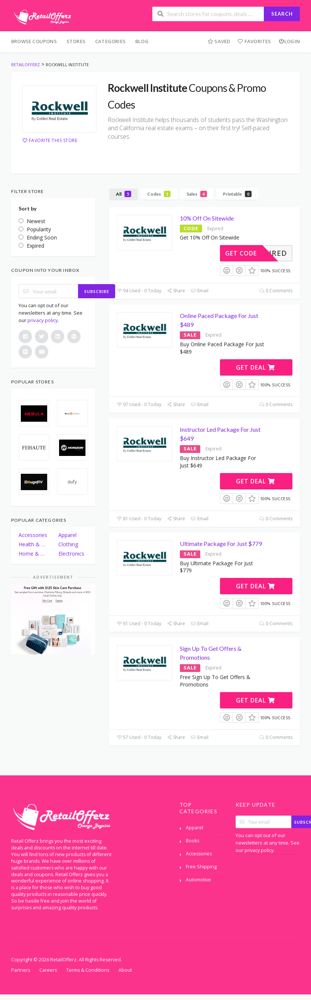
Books (192, 840)
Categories (110, 41)
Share (176, 290)
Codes (159, 194)
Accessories (33, 534)
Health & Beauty (33, 544)
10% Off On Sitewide (207, 218)
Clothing (68, 544)
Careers (48, 970)
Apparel (67, 534)
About (125, 970)
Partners (20, 970)
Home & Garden (33, 553)
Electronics (71, 553)
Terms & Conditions (87, 970)
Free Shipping (201, 867)
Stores (76, 41)
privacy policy (42, 320)
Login (289, 41)
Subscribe (96, 291)
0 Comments (275, 290)
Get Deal (255, 367)
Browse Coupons (34, 41)
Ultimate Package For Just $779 (221, 543)
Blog (142, 41)
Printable (237, 194)
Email (199, 290)
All (123, 194)
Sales (197, 194)
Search (282, 14)
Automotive (198, 880)
